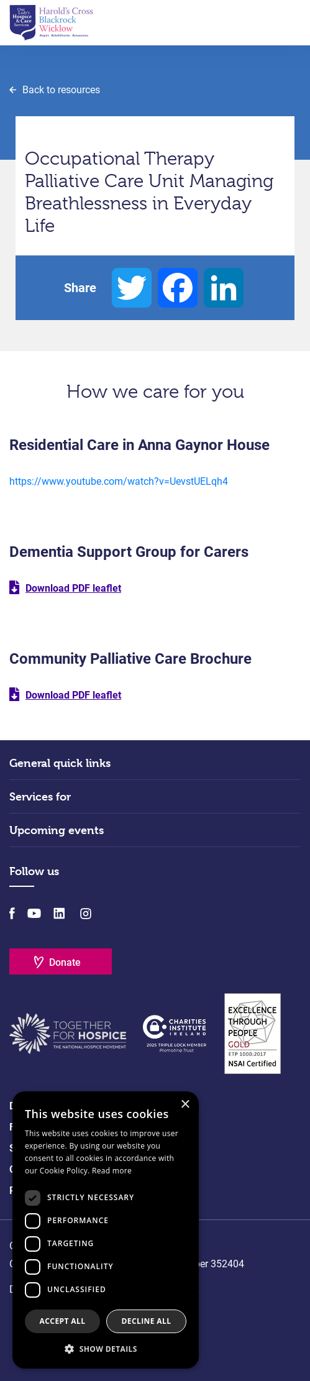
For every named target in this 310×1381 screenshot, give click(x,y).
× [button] (184, 1104)
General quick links (60, 762)
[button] (105, 1348)
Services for (40, 796)
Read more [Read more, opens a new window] (112, 1170)
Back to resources (61, 90)
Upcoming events (56, 830)
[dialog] (105, 1230)
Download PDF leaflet (73, 588)
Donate (65, 962)
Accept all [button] (63, 1321)
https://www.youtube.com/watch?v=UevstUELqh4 (118, 481)
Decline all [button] (146, 1321)
